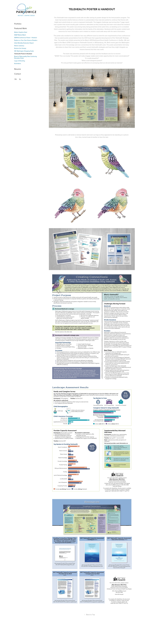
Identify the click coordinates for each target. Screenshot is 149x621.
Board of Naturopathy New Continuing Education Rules (25, 57)
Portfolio (17, 23)
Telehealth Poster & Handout (23, 54)
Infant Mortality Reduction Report (24, 43)
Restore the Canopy (20, 48)
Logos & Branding (19, 61)
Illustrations (17, 63)
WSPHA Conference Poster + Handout (25, 38)
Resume (17, 69)
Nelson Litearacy (19, 46)
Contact (17, 73)
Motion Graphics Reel (20, 32)
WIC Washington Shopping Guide (24, 51)
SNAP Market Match (20, 35)
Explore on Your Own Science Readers (25, 40)
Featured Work (20, 28)
